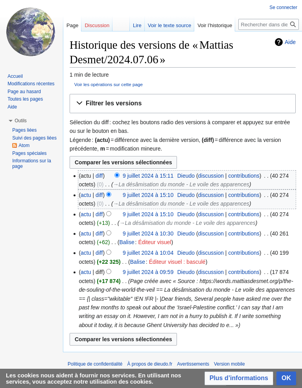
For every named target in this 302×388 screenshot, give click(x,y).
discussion (211, 176)
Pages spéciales (29, 153)
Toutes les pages (25, 99)
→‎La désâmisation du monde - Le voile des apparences (181, 184)
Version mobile (229, 364)
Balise (127, 242)
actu (86, 195)
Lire (137, 25)
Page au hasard (24, 91)
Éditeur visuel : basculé (177, 262)
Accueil (15, 76)
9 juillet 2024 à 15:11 (148, 176)
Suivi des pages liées (34, 138)
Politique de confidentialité (95, 364)
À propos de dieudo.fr (149, 364)
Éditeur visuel (154, 242)
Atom (23, 145)
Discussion (97, 25)
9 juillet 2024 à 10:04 (148, 253)
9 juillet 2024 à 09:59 (148, 272)
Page (72, 25)
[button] (182, 103)
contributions (243, 176)
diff (99, 176)
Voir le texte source (170, 25)
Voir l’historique (214, 25)
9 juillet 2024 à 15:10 (148, 195)
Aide (290, 42)
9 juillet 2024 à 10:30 (148, 233)
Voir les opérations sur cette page (108, 84)
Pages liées (24, 130)
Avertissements (193, 364)
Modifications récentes (30, 83)
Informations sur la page (31, 163)
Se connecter (283, 7)
